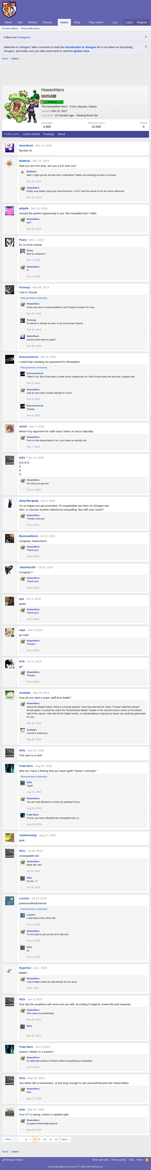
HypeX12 (25, 967)
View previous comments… (34, 298)
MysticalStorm (28, 536)
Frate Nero (26, 765)
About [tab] (61, 134)
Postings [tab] (48, 134)
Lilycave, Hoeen (87, 106)
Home (8, 22)
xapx (22, 630)
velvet (23, 426)
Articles (32, 22)
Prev (8, 1139)
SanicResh (26, 145)
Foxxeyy (24, 287)
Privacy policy (119, 1159)
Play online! (96, 22)
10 (44, 1139)
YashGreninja (28, 835)
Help (131, 1159)
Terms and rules (100, 1159)
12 (56, 1139)
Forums (47, 22)
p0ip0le (24, 208)
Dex (20, 22)
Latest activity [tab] (31, 134)
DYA (22, 661)
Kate (22, 1109)
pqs (21, 598)
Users (64, 22)
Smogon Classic (13, 1159)
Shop (77, 22)
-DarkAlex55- (27, 567)
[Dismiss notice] (145, 37)
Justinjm (25, 692)
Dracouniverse (28, 356)
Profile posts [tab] (11, 134)
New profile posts (30, 28)
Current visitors (10, 28)
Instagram (23, 37)
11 (50, 1139)
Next (64, 1139)
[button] (55, 22)
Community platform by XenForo (75, 1167)
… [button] (21, 1139)
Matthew (24, 160)
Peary (23, 239)
